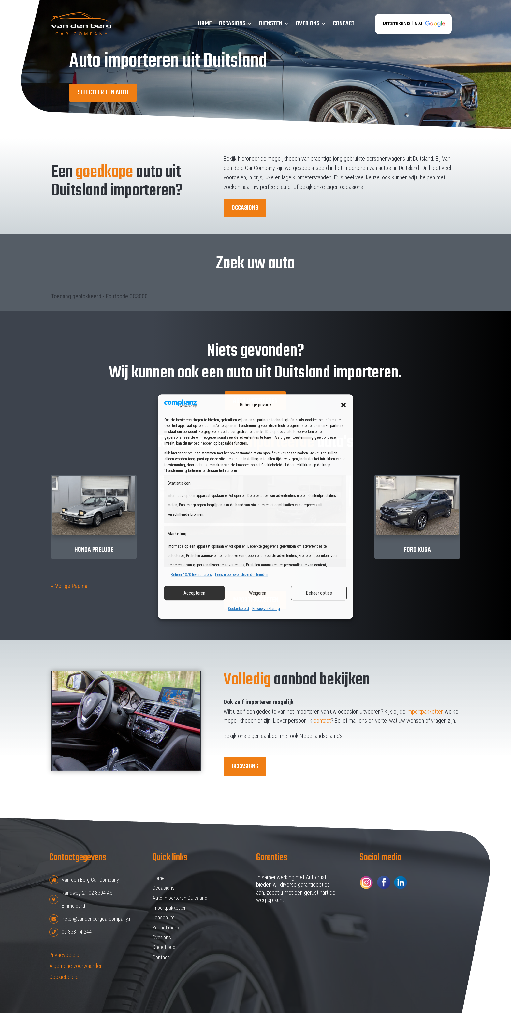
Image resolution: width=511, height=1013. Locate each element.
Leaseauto (164, 917)
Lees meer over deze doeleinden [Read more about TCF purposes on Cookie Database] (241, 574)
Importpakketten (170, 908)
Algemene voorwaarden (76, 965)
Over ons (307, 23)
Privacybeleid (64, 954)
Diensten (270, 23)
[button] (343, 405)
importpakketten (425, 711)
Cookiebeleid (238, 609)
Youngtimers (166, 928)
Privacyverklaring (266, 609)
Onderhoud (164, 947)
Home (205, 23)
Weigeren (257, 593)
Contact (344, 23)
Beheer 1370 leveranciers (191, 574)
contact (322, 720)
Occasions (232, 23)
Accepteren (194, 593)
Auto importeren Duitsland (180, 898)
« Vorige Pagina (69, 585)
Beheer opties (319, 593)
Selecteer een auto (103, 92)
